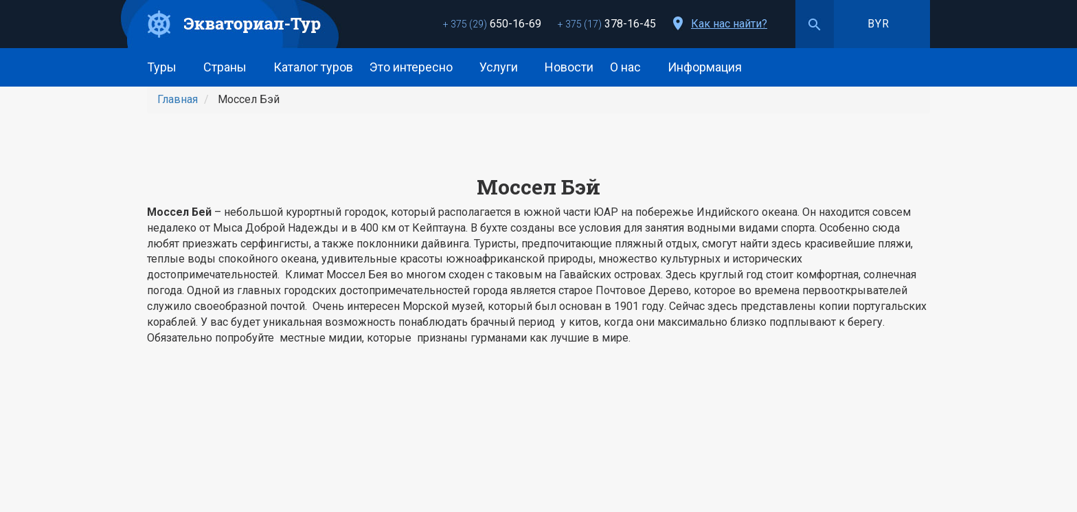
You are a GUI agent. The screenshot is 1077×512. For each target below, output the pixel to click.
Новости (569, 67)
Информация (710, 67)
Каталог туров (313, 67)
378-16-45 (607, 23)
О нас (630, 67)
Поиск (814, 24)
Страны (230, 67)
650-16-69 (492, 23)
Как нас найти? (729, 23)
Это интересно (416, 67)
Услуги (503, 67)
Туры (167, 67)
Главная (177, 99)
